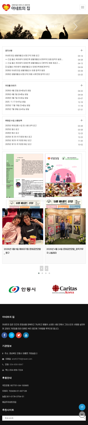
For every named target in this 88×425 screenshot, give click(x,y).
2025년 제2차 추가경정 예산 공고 (18, 140)
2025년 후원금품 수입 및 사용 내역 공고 (21, 126)
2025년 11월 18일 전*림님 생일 (17, 105)
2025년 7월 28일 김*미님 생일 (17, 109)
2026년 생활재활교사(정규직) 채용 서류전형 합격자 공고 (27, 74)
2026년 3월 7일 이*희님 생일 (16, 98)
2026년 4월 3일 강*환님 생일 (16, 94)
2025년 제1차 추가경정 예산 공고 (18, 144)
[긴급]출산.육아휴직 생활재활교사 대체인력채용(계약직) (27, 67)
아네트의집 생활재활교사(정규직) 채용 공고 (22, 56)
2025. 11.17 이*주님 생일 (15, 102)
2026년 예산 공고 (12, 133)
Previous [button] (13, 26)
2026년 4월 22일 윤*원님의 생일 (18, 91)
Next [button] (74, 26)
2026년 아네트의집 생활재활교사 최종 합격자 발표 (25, 70)
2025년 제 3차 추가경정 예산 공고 (18, 137)
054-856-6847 (16, 364)
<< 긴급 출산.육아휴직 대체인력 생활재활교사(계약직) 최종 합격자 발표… (34, 59)
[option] (44, 26)
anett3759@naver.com (22, 359)
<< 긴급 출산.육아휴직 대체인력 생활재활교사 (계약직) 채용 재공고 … (32, 63)
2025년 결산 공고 (12, 129)
